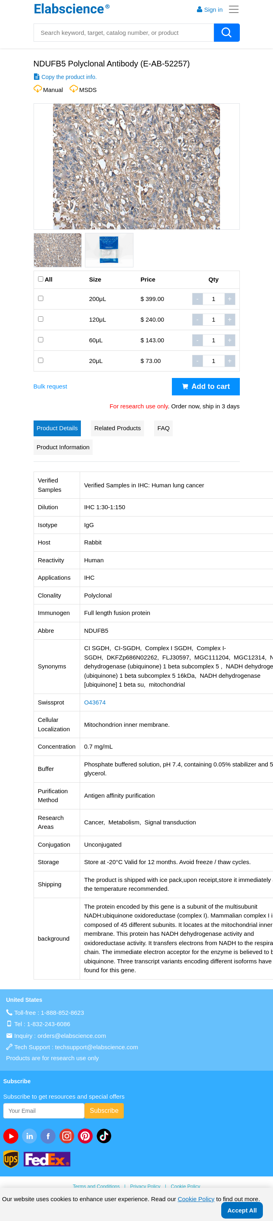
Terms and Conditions (96, 1186)
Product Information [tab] (63, 447)
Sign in (209, 9)
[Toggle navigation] (231, 9)
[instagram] (68, 1136)
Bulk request (50, 386)
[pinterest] (87, 1136)
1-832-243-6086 (48, 1023)
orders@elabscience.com (72, 1035)
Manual (53, 89)
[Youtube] (12, 1136)
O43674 (95, 702)
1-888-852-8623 (62, 1012)
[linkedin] (31, 1136)
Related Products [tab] (117, 428)
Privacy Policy (145, 1186)
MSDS (88, 89)
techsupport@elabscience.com (96, 1047)
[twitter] (105, 1136)
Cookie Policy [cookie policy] (196, 1198)
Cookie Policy (185, 1186)
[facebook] (49, 1136)
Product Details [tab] (57, 428)
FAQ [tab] (163, 428)
